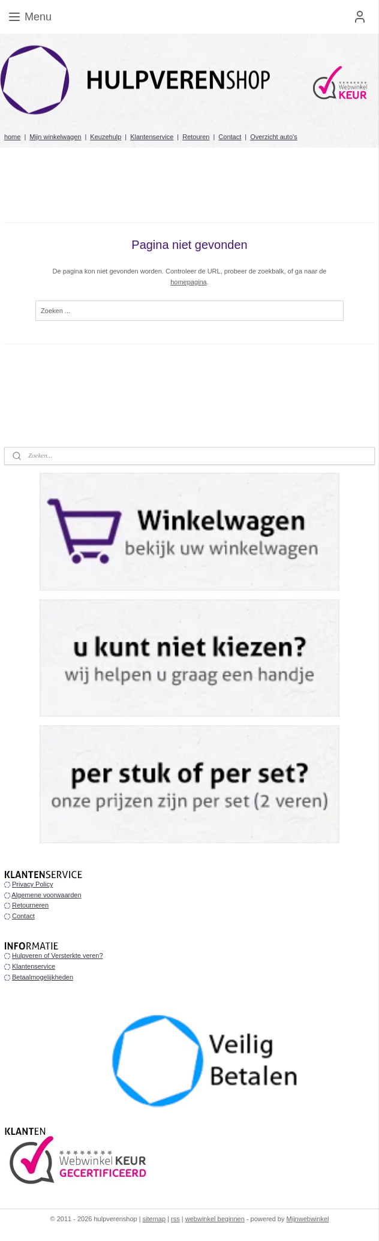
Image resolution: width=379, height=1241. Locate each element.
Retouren (195, 136)
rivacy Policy (34, 884)
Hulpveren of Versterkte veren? (57, 955)
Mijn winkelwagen (55, 136)
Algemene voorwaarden (46, 895)
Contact (229, 136)
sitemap (154, 1218)
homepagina (188, 282)
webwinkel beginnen (215, 1218)
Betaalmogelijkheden (42, 977)
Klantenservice (151, 136)
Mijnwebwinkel (308, 1218)
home (12, 136)
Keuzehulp (105, 136)
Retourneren (30, 905)
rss (175, 1218)
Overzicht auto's (273, 136)
